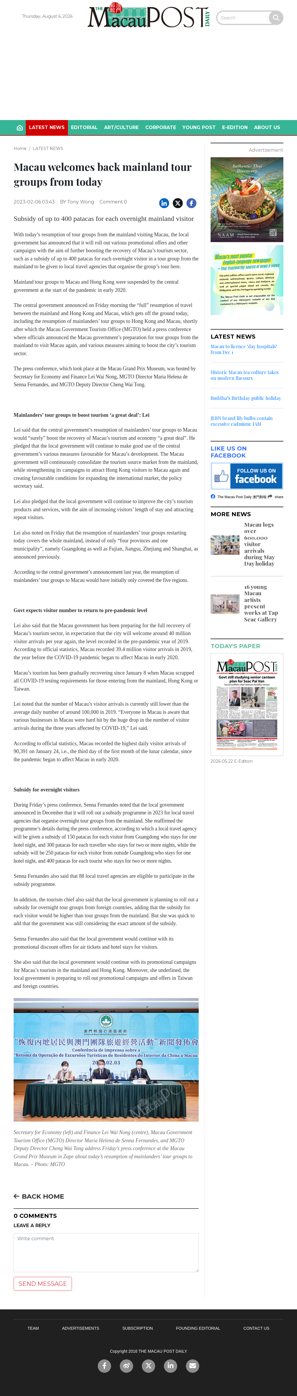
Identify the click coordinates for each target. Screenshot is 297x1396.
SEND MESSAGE (43, 1283)
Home (20, 148)
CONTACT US (256, 1328)
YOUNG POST (199, 127)
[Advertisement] (148, 76)
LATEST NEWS (47, 127)
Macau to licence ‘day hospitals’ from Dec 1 (244, 349)
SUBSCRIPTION (137, 1328)
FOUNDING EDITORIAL (198, 1328)
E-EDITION (235, 127)
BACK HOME (39, 1196)
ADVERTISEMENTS (80, 1328)
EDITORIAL (84, 127)
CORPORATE (160, 127)
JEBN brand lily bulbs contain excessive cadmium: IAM (242, 421)
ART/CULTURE (121, 127)
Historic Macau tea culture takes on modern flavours (244, 375)
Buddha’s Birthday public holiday (246, 398)
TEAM (33, 1328)
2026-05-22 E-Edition (232, 761)
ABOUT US (267, 127)
